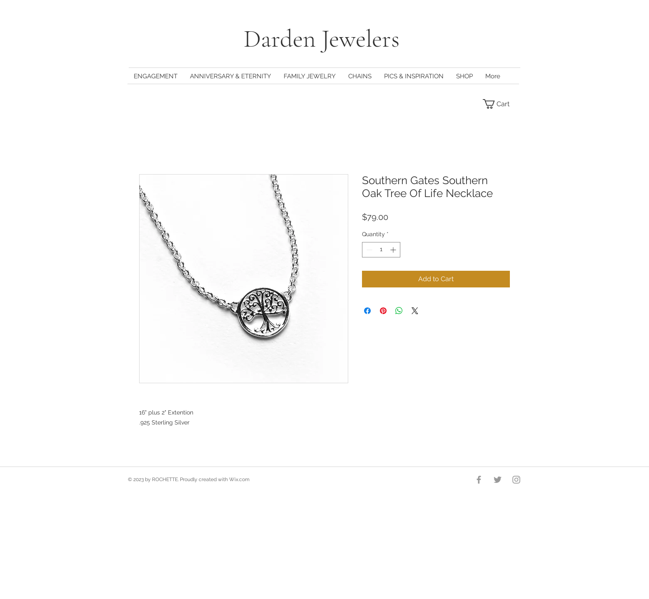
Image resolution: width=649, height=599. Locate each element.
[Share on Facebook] (367, 311)
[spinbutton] (381, 249)
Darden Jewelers (324, 39)
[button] (501, 104)
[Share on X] (415, 311)
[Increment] (394, 249)
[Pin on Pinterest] (383, 311)
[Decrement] (368, 249)
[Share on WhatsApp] (399, 311)
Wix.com (239, 479)
